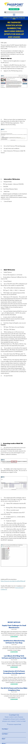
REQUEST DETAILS (14, 740)
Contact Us (4, 589)
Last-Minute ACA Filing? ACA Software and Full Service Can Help (14, 642)
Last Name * (5, 719)
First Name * (5, 714)
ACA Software (19, 587)
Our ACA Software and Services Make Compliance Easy (14, 674)
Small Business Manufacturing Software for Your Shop (14, 627)
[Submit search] (5, 12)
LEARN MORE (14, 622)
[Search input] (14, 12)
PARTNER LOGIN (14, 9)
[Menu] (14, 15)
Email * (3, 724)
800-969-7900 (14, 17)
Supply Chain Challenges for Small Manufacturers (14, 612)
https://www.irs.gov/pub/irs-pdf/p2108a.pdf (13, 581)
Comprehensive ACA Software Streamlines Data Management (14, 658)
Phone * (4, 729)
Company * (5, 734)
